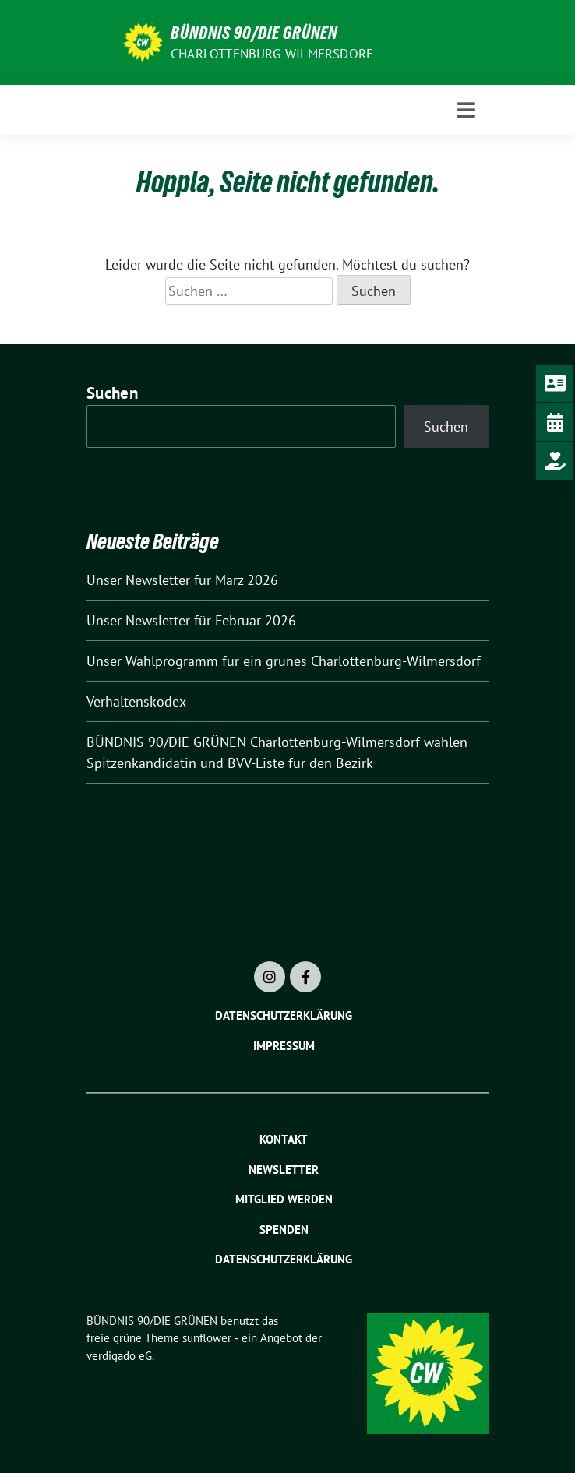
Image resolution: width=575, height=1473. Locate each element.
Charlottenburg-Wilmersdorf (272, 53)
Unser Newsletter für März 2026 (182, 580)
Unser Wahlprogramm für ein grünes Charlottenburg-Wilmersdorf (283, 661)
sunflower (206, 1337)
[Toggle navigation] (466, 110)
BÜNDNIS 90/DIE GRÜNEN (254, 33)
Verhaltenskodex (136, 701)
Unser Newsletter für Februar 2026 (191, 620)
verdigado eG (119, 1355)
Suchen (112, 392)
